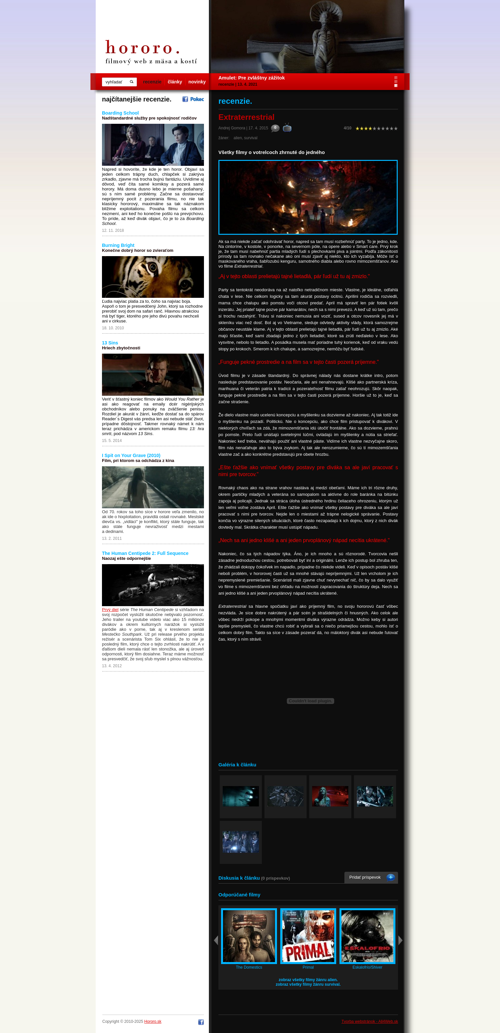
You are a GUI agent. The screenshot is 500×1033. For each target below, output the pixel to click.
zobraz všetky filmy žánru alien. (308, 980)
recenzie (152, 81)
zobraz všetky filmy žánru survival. (308, 984)
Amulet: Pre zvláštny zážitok (251, 77)
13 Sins (110, 342)
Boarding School (120, 113)
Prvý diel (110, 609)
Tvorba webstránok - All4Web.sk (369, 1021)
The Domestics (249, 967)
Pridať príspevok (365, 877)
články (175, 81)
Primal (308, 967)
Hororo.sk (153, 1021)
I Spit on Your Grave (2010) (131, 455)
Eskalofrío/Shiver (368, 967)
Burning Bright (118, 245)
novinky (197, 81)
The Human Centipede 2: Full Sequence (145, 553)
